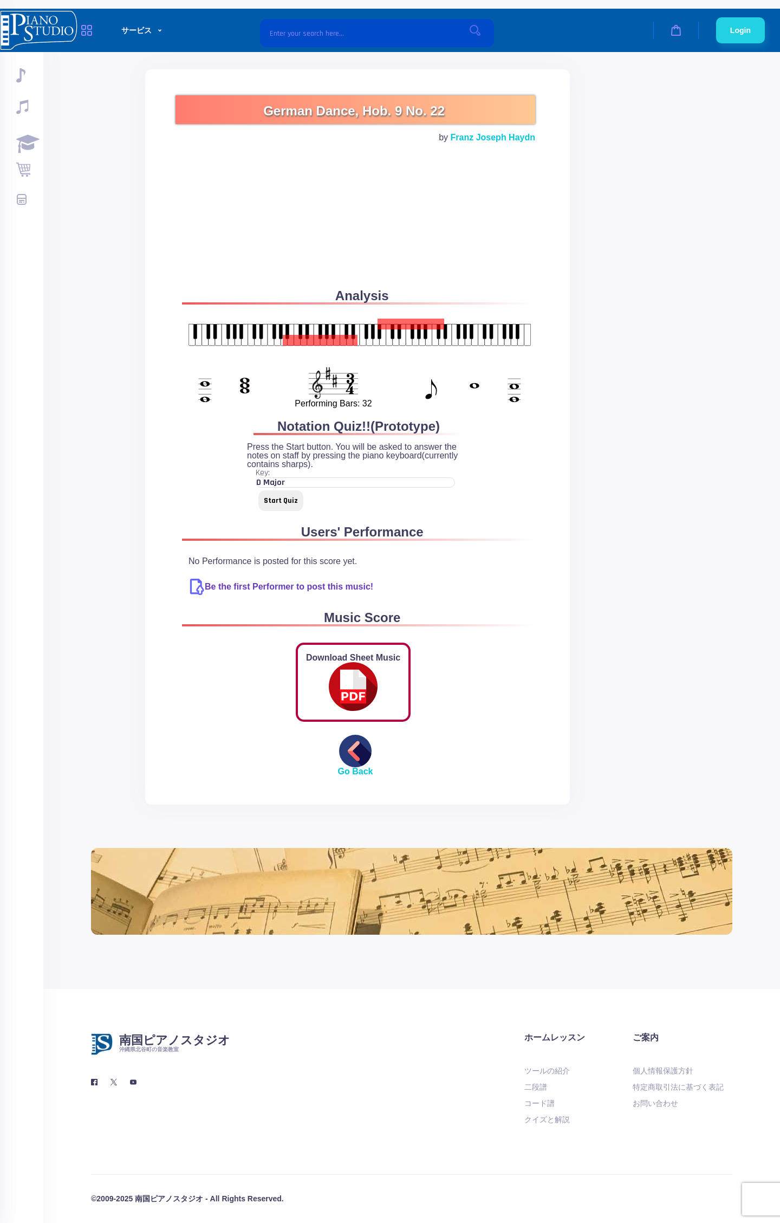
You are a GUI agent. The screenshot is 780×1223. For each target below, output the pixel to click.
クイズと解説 (547, 1119)
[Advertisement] (355, 229)
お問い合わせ (655, 1103)
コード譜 (539, 1103)
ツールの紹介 (547, 1071)
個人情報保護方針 (663, 1071)
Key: (263, 473)
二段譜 (535, 1087)
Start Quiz (281, 501)
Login (740, 30)
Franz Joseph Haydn (493, 137)
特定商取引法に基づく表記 (678, 1087)
